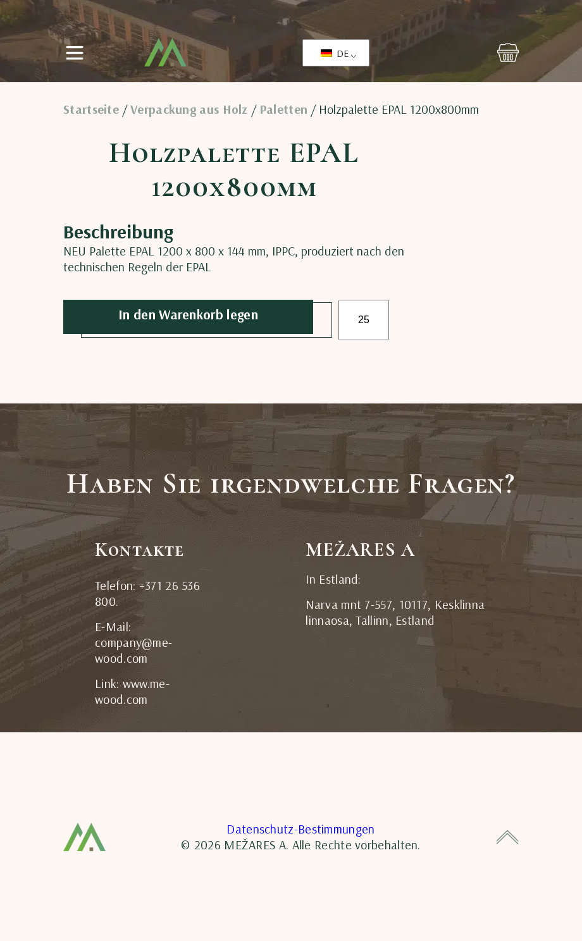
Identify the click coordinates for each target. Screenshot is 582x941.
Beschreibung (95, 213)
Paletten (283, 109)
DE (335, 53)
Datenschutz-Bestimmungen (300, 829)
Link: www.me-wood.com (132, 691)
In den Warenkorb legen (188, 314)
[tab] (95, 212)
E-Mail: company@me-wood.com (133, 642)
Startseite (91, 109)
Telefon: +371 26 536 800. (147, 593)
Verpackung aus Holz (189, 109)
